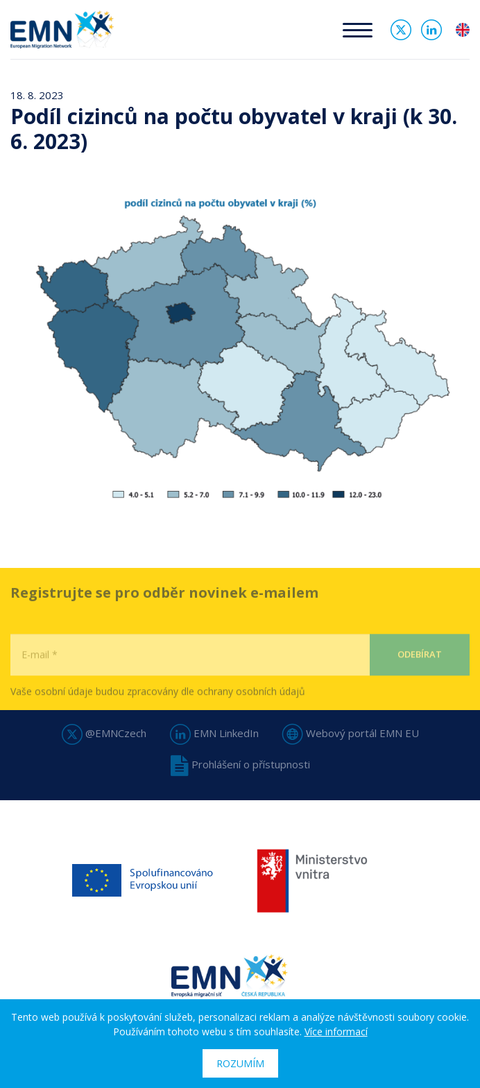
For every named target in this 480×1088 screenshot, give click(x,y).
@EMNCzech (104, 733)
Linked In (431, 29)
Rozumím (240, 1063)
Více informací (336, 1031)
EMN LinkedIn (214, 733)
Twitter (401, 29)
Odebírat (419, 678)
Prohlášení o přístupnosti (240, 764)
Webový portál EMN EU (350, 733)
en (463, 30)
